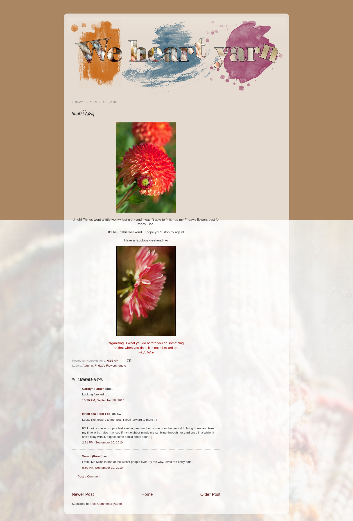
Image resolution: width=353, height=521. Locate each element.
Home (147, 494)
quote (122, 365)
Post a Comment (89, 476)
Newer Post (83, 494)
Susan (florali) (92, 456)
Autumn (88, 365)
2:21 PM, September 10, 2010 (102, 442)
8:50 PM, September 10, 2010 (102, 467)
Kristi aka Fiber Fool (96, 413)
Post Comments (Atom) (106, 503)
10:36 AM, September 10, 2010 (103, 400)
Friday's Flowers (106, 365)
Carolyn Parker (93, 388)
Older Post (210, 494)
